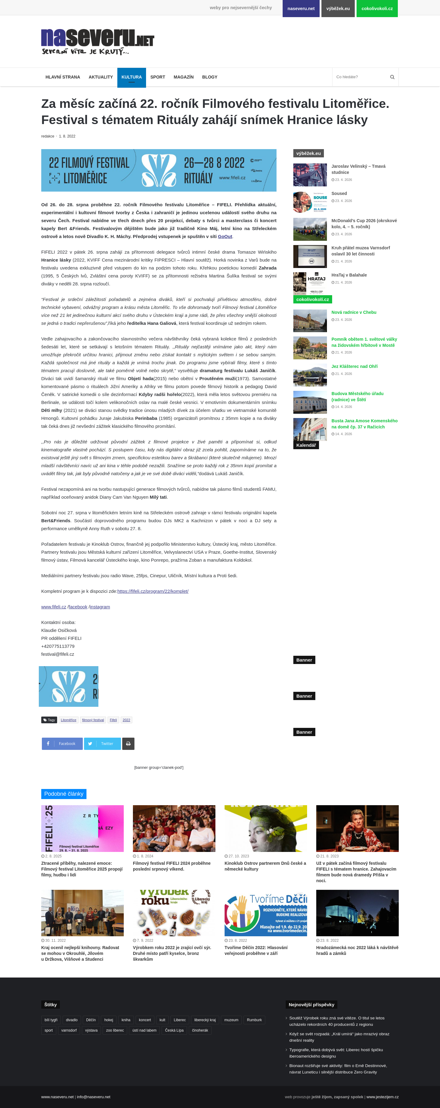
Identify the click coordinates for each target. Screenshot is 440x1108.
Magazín (183, 77)
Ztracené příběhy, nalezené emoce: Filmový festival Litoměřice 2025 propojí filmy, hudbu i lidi (82, 869)
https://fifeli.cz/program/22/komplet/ (153, 591)
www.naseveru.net (57, 1097)
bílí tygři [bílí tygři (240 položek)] (51, 1020)
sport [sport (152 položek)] (49, 1030)
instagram (100, 606)
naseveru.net (301, 8)
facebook (78, 606)
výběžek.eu (338, 8)
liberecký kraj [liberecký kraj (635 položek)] (205, 1020)
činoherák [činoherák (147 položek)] (200, 1030)
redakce (48, 136)
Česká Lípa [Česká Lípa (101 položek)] (174, 1030)
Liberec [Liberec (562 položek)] (180, 1020)
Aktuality (101, 77)
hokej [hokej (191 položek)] (108, 1020)
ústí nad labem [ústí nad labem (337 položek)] (144, 1030)
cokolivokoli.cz (377, 8)
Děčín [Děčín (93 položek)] (91, 1020)
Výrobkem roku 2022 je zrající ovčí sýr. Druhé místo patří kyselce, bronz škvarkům (172, 953)
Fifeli (113, 720)
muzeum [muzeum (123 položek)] (231, 1020)
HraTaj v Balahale (349, 275)
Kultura (132, 77)
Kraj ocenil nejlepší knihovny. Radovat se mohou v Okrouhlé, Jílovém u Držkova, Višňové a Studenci (80, 953)
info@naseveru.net (93, 1097)
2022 (126, 720)
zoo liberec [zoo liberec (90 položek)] (115, 1030)
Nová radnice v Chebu (354, 312)
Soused (339, 193)
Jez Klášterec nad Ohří (355, 366)
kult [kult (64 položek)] (162, 1020)
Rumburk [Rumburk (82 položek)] (254, 1020)
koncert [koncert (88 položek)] (145, 1020)
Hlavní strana (63, 77)
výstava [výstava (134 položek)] (91, 1030)
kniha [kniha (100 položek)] (126, 1020)
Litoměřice (68, 720)
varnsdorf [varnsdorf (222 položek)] (69, 1030)
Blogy (210, 77)
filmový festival (93, 720)
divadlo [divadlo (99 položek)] (72, 1020)
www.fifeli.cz (53, 606)
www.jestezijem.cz (383, 1097)
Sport (157, 77)
